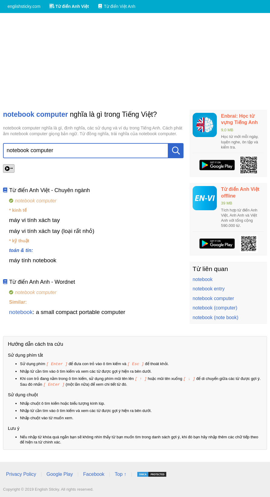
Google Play (60, 473)
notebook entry (209, 288)
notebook (21, 312)
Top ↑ (120, 473)
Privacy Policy (21, 473)
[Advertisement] (135, 61)
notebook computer (213, 298)
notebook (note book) (215, 317)
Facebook (93, 473)
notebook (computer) (215, 307)
